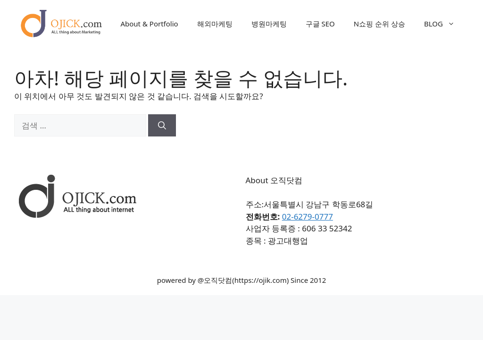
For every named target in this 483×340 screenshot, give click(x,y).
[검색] (162, 125)
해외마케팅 (215, 23)
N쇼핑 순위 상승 (379, 23)
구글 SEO (320, 23)
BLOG (444, 23)
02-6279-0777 (307, 216)
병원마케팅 (269, 23)
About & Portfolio (149, 23)
